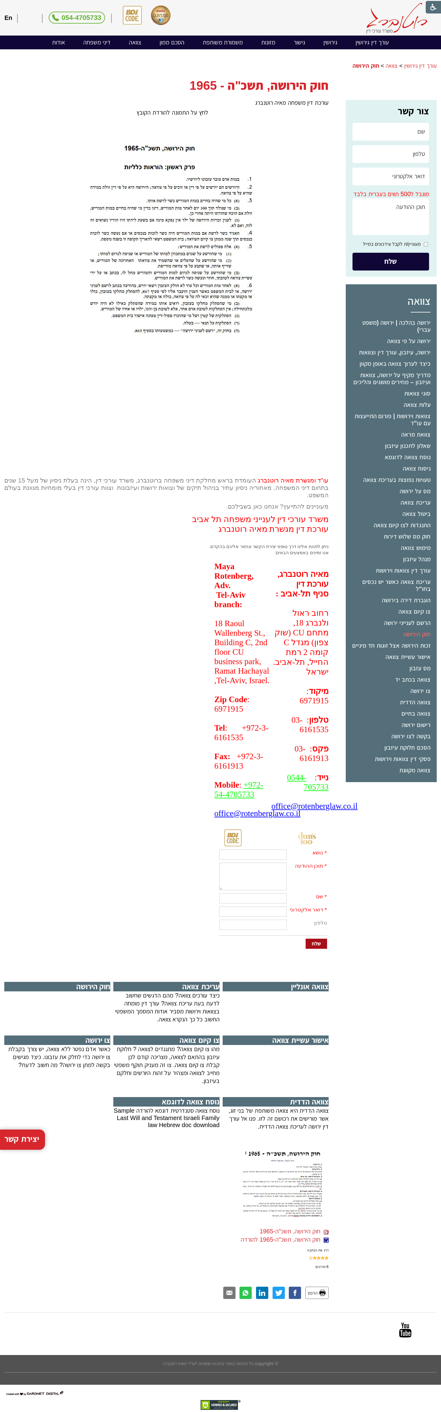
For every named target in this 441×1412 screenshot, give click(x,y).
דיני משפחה (97, 42)
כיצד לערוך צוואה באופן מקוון (395, 363)
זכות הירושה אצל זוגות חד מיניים (391, 645)
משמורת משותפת (223, 42)
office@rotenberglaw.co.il (314, 806)
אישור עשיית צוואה (408, 656)
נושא (317, 853)
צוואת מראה (416, 434)
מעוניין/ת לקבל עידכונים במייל (392, 244)
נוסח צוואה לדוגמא (407, 457)
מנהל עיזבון (417, 559)
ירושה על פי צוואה (409, 341)
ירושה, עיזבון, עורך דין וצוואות (394, 352)
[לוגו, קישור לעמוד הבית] (397, 18)
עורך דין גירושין (372, 42)
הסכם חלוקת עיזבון (407, 747)
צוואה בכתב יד (412, 679)
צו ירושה (420, 690)
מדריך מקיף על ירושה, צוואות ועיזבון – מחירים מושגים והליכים (391, 378)
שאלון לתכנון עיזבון (407, 445)
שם (319, 896)
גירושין (330, 42)
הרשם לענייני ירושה (407, 622)
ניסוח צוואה (417, 468)
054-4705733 (81, 17)
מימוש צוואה (416, 547)
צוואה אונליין (310, 986)
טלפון (320, 923)
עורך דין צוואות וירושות (403, 570)
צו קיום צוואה (414, 611)
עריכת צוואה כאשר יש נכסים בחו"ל (396, 585)
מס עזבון (420, 668)
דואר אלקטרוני (306, 910)
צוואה (135, 42)
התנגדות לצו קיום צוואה (402, 525)
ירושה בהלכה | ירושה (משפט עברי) (396, 326)
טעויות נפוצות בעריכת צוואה (397, 479)
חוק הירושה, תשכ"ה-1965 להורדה (285, 1239)
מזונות (268, 42)
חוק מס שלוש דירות (407, 536)
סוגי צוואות (417, 393)
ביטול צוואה (416, 513)
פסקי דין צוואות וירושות (403, 758)
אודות (58, 42)
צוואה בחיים (416, 713)
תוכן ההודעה (309, 866)
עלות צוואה (417, 404)
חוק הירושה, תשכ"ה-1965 (294, 1231)
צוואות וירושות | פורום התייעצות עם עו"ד (393, 419)
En (8, 17)
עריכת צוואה (416, 502)
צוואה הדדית (415, 702)
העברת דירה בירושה (406, 600)
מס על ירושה (415, 491)
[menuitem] (372, 42)
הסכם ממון (172, 42)
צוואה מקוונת (415, 770)
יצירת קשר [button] (21, 1082)
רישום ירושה (416, 724)
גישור (299, 42)
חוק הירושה (417, 634)
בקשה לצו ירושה (410, 736)
